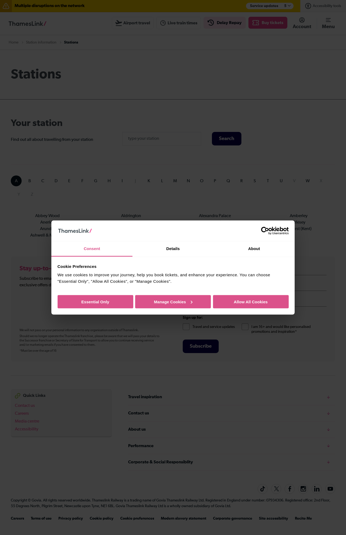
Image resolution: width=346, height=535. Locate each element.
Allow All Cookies (251, 301)
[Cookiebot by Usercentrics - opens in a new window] (265, 231)
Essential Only (95, 301)
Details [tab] (173, 248)
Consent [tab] (92, 248)
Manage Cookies (173, 301)
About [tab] (254, 248)
